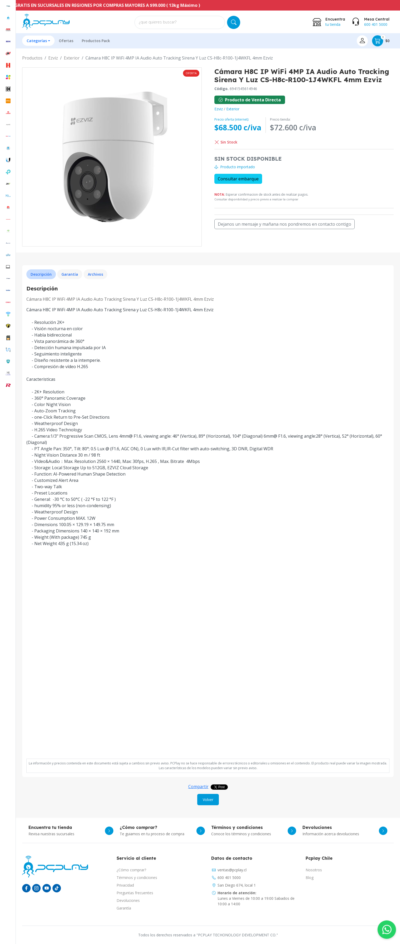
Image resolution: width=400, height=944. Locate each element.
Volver (208, 799)
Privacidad (125, 885)
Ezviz (53, 58)
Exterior (72, 58)
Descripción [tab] (41, 274)
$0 (380, 40)
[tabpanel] (207, 520)
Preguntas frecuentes (135, 892)
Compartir (198, 786)
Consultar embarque (238, 179)
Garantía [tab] (69, 274)
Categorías (37, 40)
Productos (32, 58)
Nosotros (314, 869)
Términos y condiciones (137, 877)
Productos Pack (96, 40)
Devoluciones (128, 900)
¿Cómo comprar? (131, 869)
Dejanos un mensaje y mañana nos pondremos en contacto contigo (284, 224)
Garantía (124, 908)
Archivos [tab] (95, 274)
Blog (310, 877)
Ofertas (66, 40)
